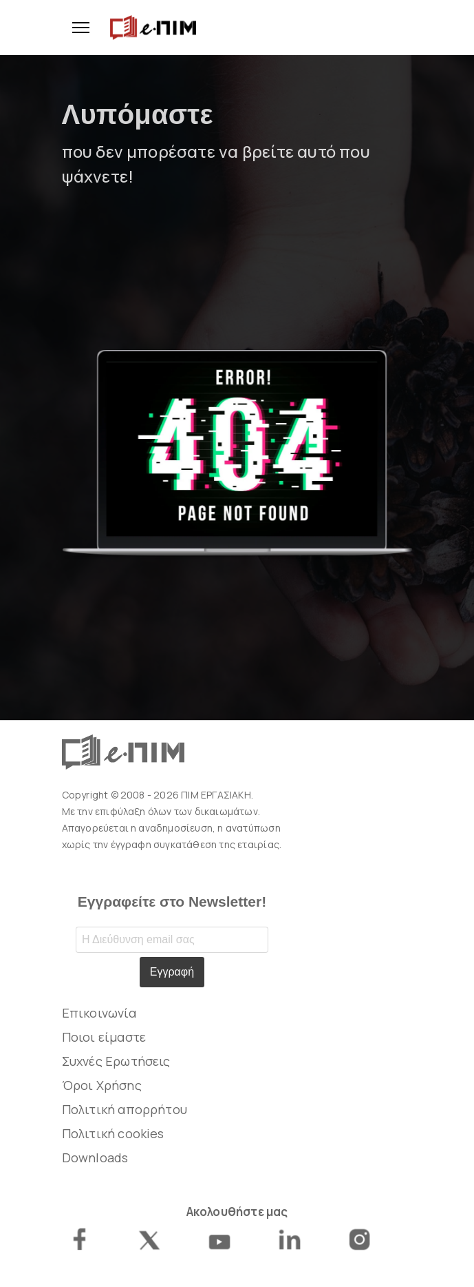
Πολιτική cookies (113, 1133)
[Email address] (172, 940)
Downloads (95, 1157)
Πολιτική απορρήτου (125, 1109)
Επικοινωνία (99, 1013)
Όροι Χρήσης (102, 1085)
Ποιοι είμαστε (104, 1037)
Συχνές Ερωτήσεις (116, 1061)
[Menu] (75, 27)
